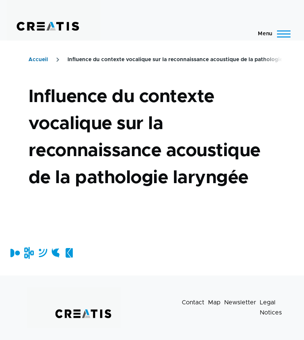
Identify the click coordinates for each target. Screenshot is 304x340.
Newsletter (240, 302)
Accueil (38, 59)
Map (214, 302)
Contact (193, 302)
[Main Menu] (272, 34)
